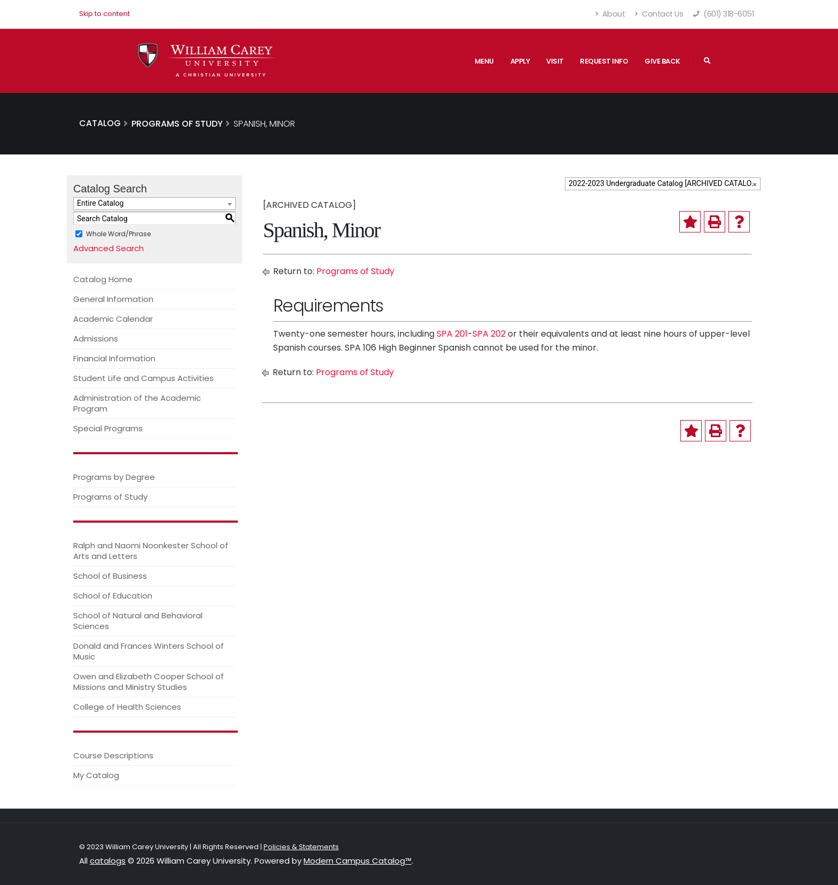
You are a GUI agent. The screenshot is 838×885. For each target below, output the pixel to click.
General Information (113, 299)
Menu (484, 61)
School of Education (112, 595)
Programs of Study (110, 496)
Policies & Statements (301, 847)
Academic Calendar (113, 318)
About (610, 14)
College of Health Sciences (127, 706)
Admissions (95, 338)
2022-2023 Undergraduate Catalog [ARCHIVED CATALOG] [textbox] (664, 183)
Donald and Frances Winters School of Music (148, 651)
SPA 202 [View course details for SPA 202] (489, 334)
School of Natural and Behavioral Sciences (138, 621)
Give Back (662, 61)
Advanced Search (108, 248)
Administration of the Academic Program (137, 403)
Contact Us (659, 14)
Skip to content (104, 13)
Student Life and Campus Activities (143, 378)
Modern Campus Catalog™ (358, 860)
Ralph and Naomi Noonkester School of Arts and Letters (150, 551)
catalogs (108, 860)
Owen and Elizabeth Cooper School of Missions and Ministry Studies (148, 682)
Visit (555, 61)
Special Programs (108, 428)
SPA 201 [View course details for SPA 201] (452, 334)
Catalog (100, 123)
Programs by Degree (114, 477)
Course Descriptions (113, 755)
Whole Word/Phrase (118, 233)
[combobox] (663, 183)
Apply (520, 61)
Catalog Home (103, 279)
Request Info (604, 61)
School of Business (110, 575)
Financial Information (114, 358)
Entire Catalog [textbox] (100, 203)
